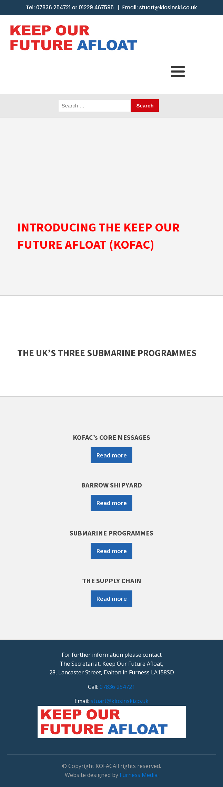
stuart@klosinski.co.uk (168, 7)
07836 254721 (53, 7)
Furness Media (139, 775)
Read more (111, 455)
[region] (111, 165)
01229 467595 (96, 7)
